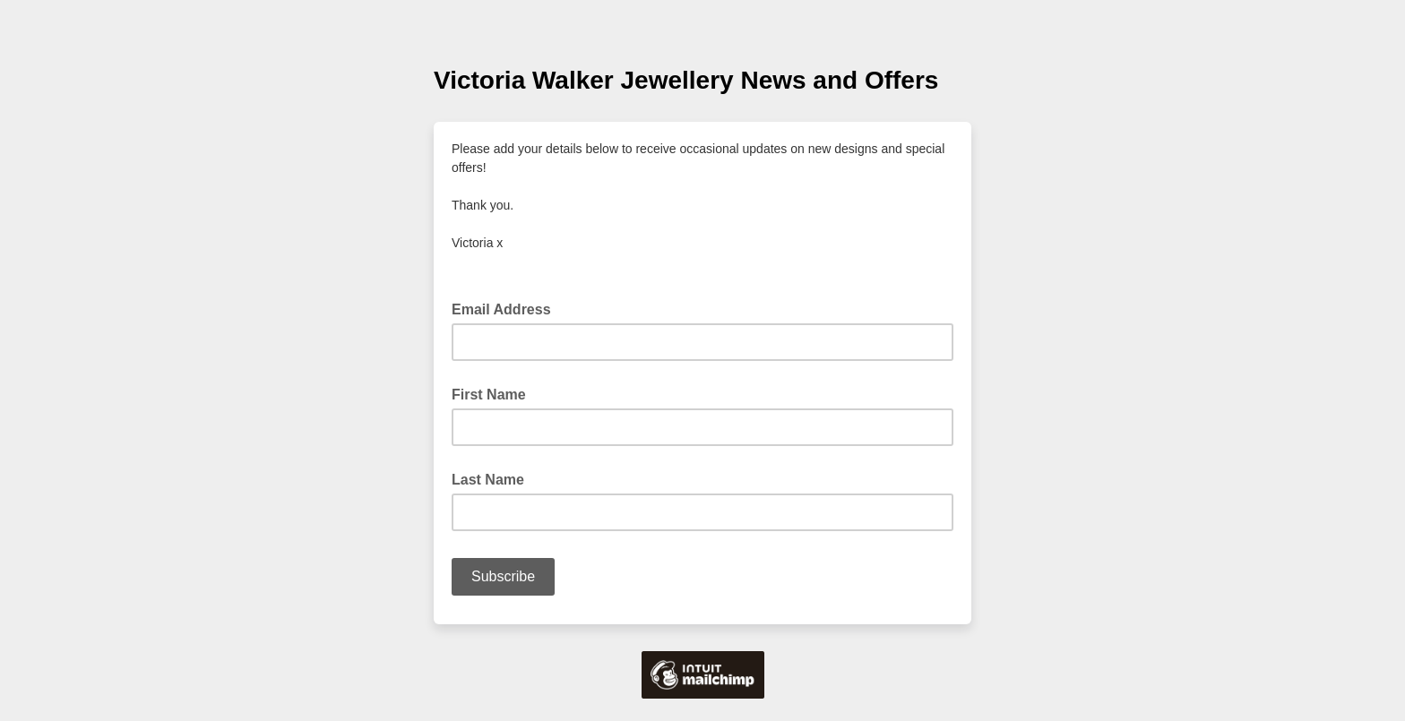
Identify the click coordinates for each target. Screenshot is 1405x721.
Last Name (488, 479)
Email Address (507, 308)
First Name (489, 394)
